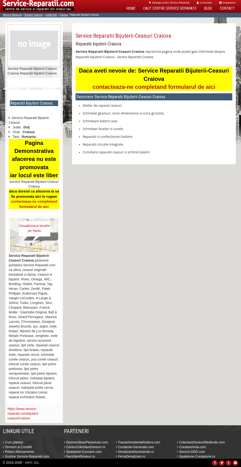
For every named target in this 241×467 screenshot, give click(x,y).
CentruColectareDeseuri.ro (84, 447)
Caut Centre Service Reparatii (169, 8)
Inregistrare (227, 2)
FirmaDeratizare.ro (130, 456)
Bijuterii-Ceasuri (33, 14)
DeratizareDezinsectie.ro (135, 452)
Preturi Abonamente (18, 452)
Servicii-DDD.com (191, 452)
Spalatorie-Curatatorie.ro (196, 456)
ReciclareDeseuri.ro (79, 456)
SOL (36, 462)
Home (130, 8)
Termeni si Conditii (17, 447)
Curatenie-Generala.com (135, 447)
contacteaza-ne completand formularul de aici (153, 87)
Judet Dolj (51, 14)
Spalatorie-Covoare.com (83, 452)
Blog (208, 8)
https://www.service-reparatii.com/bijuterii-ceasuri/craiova (23, 413)
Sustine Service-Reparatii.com (26, 456)
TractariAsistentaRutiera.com (138, 442)
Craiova (63, 14)
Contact (227, 8)
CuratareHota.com (191, 447)
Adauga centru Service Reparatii (169, 2)
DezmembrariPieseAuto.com (86, 442)
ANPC (29, 462)
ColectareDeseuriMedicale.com (201, 442)
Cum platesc (13, 442)
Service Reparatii (12, 14)
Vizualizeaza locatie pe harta (34, 228)
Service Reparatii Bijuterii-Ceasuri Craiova (123, 36)
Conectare (204, 2)
